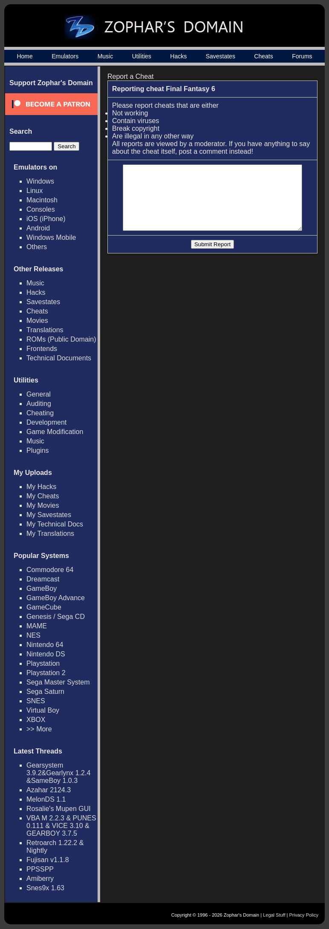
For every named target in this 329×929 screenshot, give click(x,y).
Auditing (38, 403)
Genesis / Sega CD (55, 616)
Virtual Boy (42, 710)
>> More (39, 729)
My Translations (50, 533)
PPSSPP (40, 869)
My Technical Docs (54, 524)
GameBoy (41, 588)
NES (33, 635)
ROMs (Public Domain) (61, 339)
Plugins (37, 450)
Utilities (141, 56)
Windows (40, 181)
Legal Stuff (274, 914)
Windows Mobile (51, 237)
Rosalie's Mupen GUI (58, 808)
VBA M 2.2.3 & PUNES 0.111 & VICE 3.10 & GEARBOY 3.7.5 (61, 825)
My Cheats (42, 496)
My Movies (42, 505)
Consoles (40, 209)
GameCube (43, 607)
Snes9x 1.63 (45, 888)
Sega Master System (58, 682)
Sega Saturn (45, 691)
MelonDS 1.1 (46, 799)
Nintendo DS (45, 654)
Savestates (220, 56)
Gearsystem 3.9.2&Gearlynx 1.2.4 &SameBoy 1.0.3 (58, 773)
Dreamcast (42, 579)
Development (46, 422)
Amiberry (40, 878)
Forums (302, 56)
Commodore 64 (49, 569)
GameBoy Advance (55, 597)
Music (105, 56)
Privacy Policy (303, 914)
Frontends (41, 348)
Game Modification (54, 431)
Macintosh (42, 200)
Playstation (43, 663)
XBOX (35, 719)
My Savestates (48, 514)
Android (38, 228)
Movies (37, 320)
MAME (36, 626)
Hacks (178, 56)
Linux (34, 190)
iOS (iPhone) (46, 218)
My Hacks (41, 486)
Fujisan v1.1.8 (47, 859)
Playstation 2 (46, 672)
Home (24, 56)
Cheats (263, 56)
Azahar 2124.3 (48, 790)
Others (36, 246)
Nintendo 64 (44, 644)
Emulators (65, 56)
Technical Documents (58, 358)
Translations (44, 330)
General (38, 394)
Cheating (40, 413)
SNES (35, 701)
